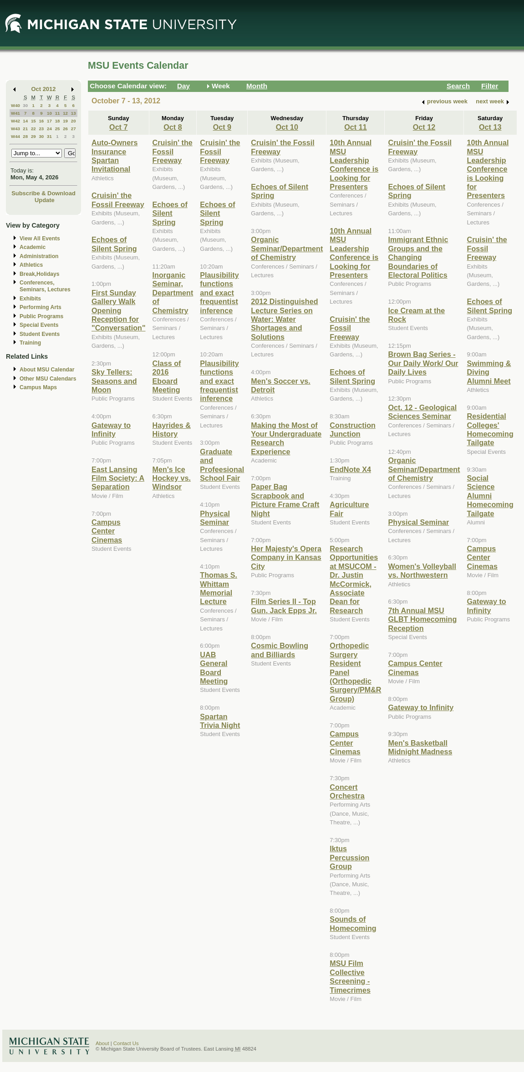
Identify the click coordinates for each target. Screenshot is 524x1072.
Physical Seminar (215, 517)
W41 (15, 113)
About (102, 1043)
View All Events (40, 238)
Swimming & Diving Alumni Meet (489, 372)
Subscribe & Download (43, 193)
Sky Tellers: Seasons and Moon (114, 381)
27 (73, 128)
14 (25, 120)
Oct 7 (118, 127)
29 (33, 136)
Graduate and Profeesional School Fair (222, 464)
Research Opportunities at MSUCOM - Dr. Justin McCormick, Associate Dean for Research (354, 579)
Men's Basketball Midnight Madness (420, 747)
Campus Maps (38, 387)
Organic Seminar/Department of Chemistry (287, 248)
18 (57, 120)
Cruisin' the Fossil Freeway (118, 199)
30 (25, 105)
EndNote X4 (350, 469)
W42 (15, 120)
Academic (33, 247)
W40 (15, 105)
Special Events (39, 325)
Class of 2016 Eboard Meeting (167, 376)
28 (25, 136)
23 (41, 128)
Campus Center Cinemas (107, 531)
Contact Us (126, 1043)
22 (33, 128)
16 (41, 120)
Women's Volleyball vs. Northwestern (422, 570)
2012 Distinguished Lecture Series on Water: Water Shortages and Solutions (284, 319)
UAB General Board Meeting (214, 667)
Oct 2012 (43, 89)
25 (57, 128)
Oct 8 (172, 127)
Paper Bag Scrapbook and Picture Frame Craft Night (285, 500)
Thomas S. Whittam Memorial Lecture (218, 588)
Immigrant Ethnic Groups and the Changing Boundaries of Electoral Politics (418, 257)
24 (49, 128)
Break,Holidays (40, 274)
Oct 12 (424, 127)
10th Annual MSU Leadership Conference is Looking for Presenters (354, 164)
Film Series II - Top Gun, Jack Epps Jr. (284, 605)
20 (73, 120)
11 (57, 113)
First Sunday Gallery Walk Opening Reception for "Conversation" (119, 310)
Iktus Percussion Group (349, 857)
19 (65, 120)
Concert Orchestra (347, 791)
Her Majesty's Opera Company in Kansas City (286, 557)
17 (49, 120)
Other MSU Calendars (48, 379)
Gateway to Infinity (111, 429)
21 (25, 128)
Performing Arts (40, 307)
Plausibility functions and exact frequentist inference (219, 293)
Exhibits (30, 298)
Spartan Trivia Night (220, 720)
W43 (15, 128)
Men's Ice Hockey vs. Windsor (172, 478)
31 (49, 136)
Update (45, 200)
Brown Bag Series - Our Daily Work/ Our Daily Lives (423, 363)
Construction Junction (353, 429)
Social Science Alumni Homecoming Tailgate (490, 496)
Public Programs (41, 316)
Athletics (31, 265)
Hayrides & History (172, 429)
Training (30, 343)
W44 (15, 136)
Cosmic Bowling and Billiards (279, 649)
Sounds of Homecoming (353, 923)
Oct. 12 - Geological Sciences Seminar (422, 411)
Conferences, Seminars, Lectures (45, 286)
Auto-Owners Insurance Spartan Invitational (114, 155)
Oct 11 (355, 127)
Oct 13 (490, 127)
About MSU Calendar (47, 369)
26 (65, 128)
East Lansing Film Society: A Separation (118, 478)
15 (33, 120)
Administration (39, 256)
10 (49, 113)
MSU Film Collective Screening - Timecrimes (350, 976)
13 (73, 113)
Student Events (40, 334)
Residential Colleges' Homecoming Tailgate (490, 429)
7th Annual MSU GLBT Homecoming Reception (422, 619)
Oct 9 (222, 127)
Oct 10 (287, 127)
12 (65, 113)
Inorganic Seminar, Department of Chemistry (173, 293)
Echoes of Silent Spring (114, 243)
